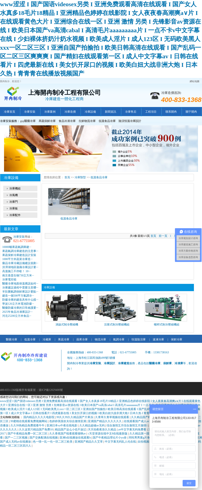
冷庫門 (13, 201)
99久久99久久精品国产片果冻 (75, 417)
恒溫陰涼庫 (139, 339)
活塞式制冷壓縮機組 (116, 324)
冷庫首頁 (9, 111)
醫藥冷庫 (11, 339)
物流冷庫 (100, 339)
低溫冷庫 (30, 339)
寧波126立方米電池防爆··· (18, 303)
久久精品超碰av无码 (92, 425)
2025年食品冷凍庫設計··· (17, 311)
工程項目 (151, 111)
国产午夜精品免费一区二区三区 (28, 433)
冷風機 (13, 195)
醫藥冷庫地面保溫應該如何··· (20, 283)
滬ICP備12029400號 (51, 389)
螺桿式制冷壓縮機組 (166, 324)
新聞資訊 (110, 111)
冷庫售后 (130, 111)
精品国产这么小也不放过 (71, 429)
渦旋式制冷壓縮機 (67, 324)
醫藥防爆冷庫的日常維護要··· (20, 307)
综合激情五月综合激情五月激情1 (127, 425)
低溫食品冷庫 (98, 177)
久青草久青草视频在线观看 (112, 417)
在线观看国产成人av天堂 (140, 421)
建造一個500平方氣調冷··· (18, 295)
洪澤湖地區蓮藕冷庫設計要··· (20, 267)
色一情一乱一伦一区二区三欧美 (53, 441)
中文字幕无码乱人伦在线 (121, 441)
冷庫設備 (90, 111)
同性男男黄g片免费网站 (144, 437)
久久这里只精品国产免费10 (36, 429)
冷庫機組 (15, 188)
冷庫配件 (15, 215)
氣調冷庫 (118, 339)
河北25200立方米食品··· (16, 315)
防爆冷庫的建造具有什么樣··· (20, 299)
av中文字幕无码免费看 (132, 429)
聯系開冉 (171, 111)
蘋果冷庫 (82, 339)
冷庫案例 (50, 111)
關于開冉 (191, 111)
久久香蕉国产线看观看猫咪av (68, 433)
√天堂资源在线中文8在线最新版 (108, 433)
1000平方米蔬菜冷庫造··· (17, 259)
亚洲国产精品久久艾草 (89, 441)
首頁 (67, 177)
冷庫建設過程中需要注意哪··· (20, 287)
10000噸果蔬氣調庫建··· (16, 247)
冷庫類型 (80, 177)
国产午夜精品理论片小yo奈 (110, 437)
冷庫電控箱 (9, 279)
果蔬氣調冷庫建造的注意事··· (20, 251)
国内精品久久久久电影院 (39, 417)
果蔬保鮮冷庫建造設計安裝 (19, 255)
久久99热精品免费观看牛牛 (28, 425)
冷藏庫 (47, 339)
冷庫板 (13, 208)
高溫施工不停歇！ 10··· (16, 271)
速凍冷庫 (158, 339)
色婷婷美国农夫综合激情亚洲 (68, 421)
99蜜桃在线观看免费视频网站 (29, 421)
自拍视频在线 (147, 441)
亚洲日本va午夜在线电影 (62, 425)
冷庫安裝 (29, 111)
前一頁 (163, 235)
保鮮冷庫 (176, 339)
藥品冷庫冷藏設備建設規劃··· (20, 263)
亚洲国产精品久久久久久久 (105, 421)
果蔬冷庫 (63, 339)
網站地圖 (194, 81)
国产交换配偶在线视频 (44, 437)
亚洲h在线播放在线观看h (76, 437)
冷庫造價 (70, 111)
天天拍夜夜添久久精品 (102, 429)
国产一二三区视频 (16, 437)
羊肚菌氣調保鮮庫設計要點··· (20, 291)
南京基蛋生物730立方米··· (18, 275)
